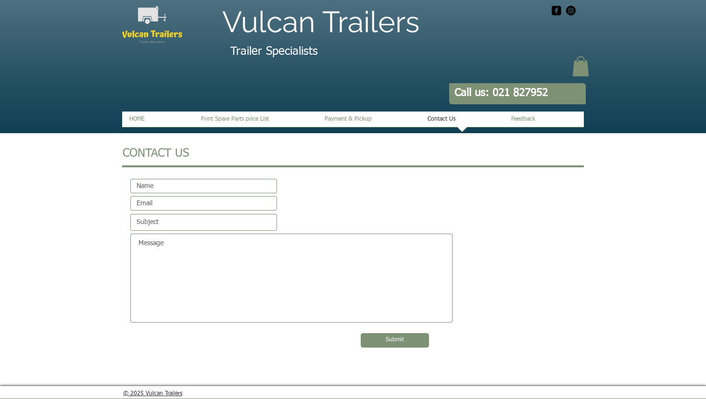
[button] (580, 66)
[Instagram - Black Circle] (571, 10)
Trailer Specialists (274, 51)
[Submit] (395, 340)
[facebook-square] (556, 10)
